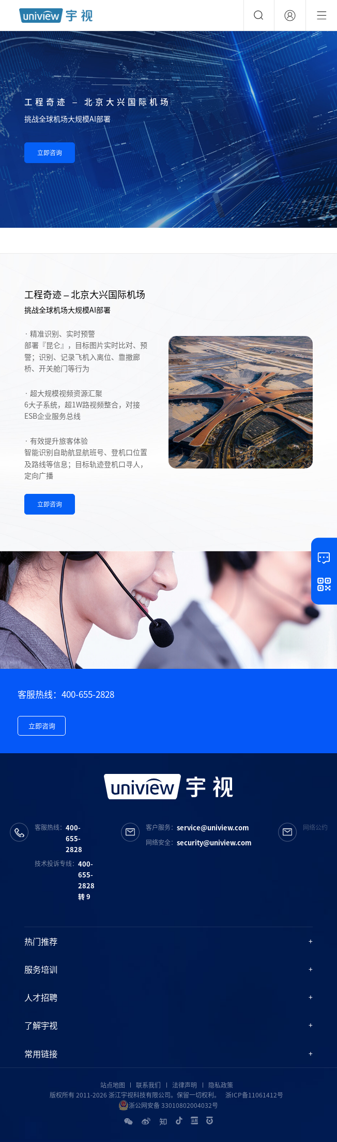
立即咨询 (49, 152)
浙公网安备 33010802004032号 (168, 1105)
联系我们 (148, 1085)
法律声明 (184, 1085)
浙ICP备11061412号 (254, 1095)
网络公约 (315, 827)
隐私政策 (220, 1085)
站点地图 (112, 1085)
